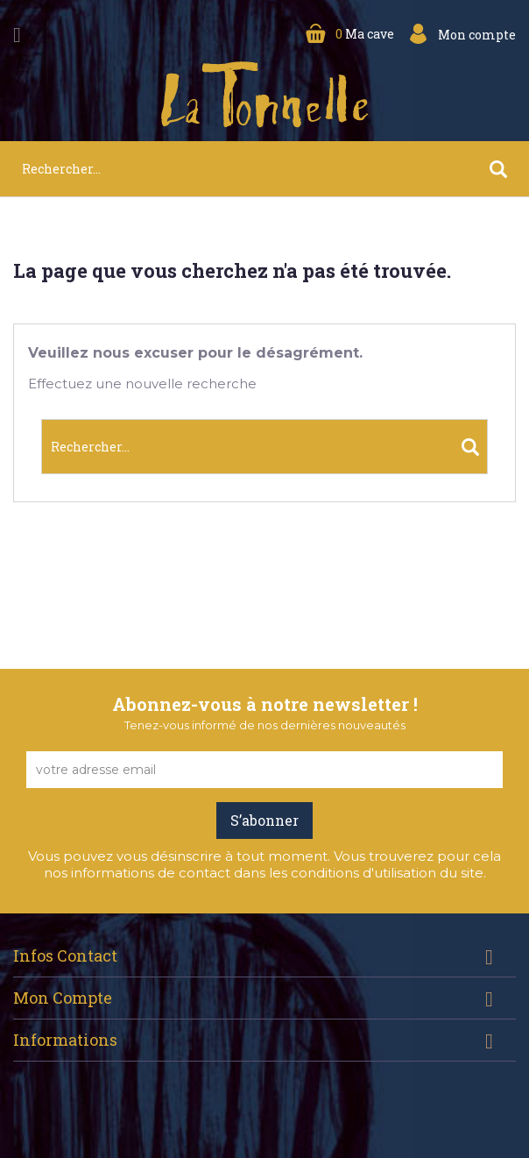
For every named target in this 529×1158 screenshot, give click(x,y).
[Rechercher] (264, 168)
